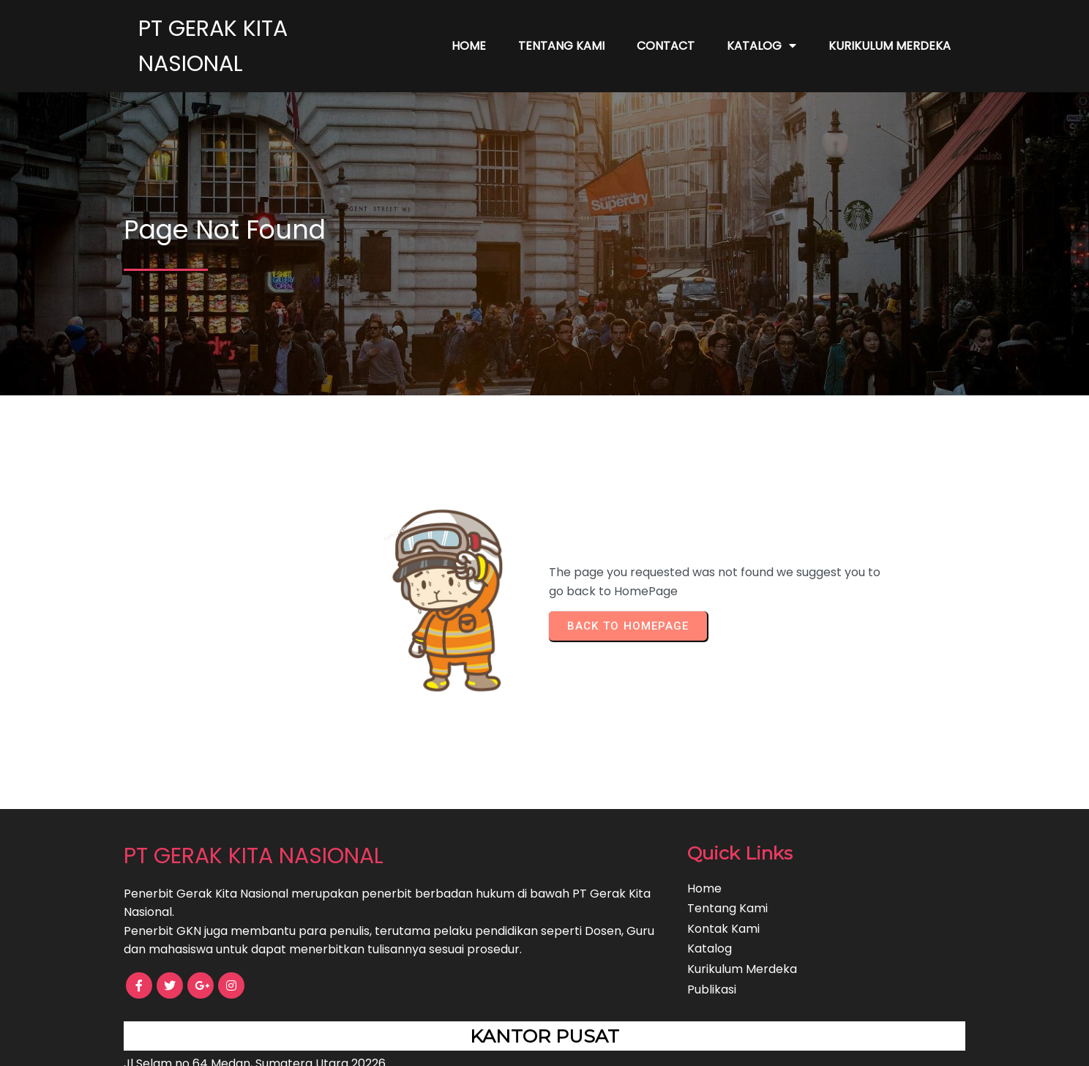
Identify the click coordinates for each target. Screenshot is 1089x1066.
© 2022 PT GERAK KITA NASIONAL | (493, 1044)
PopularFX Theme (642, 1044)
